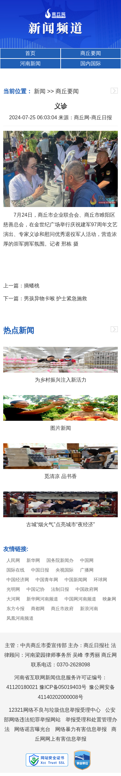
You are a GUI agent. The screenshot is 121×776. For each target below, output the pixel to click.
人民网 (13, 560)
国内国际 (90, 63)
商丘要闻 (90, 53)
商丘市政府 (62, 608)
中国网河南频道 (80, 598)
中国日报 (40, 570)
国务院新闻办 (60, 560)
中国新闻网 (76, 579)
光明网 (13, 589)
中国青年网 (46, 579)
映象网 (109, 598)
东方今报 (15, 608)
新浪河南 (89, 608)
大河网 (13, 598)
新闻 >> (44, 91)
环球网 (100, 579)
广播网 (87, 570)
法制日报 (60, 589)
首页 (30, 53)
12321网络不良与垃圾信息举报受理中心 (55, 710)
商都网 (38, 608)
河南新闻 (30, 63)
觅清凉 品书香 (60, 476)
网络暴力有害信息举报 (81, 729)
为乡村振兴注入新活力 (60, 380)
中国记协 (35, 589)
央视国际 (64, 570)
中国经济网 (17, 579)
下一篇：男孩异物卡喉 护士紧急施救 (45, 298)
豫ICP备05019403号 (62, 687)
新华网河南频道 (42, 598)
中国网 (87, 560)
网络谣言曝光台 (32, 729)
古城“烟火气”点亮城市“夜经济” (60, 524)
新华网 (33, 560)
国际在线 (15, 570)
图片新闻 (60, 428)
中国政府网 (87, 589)
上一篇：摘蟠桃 (21, 285)
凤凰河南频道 (20, 618)
